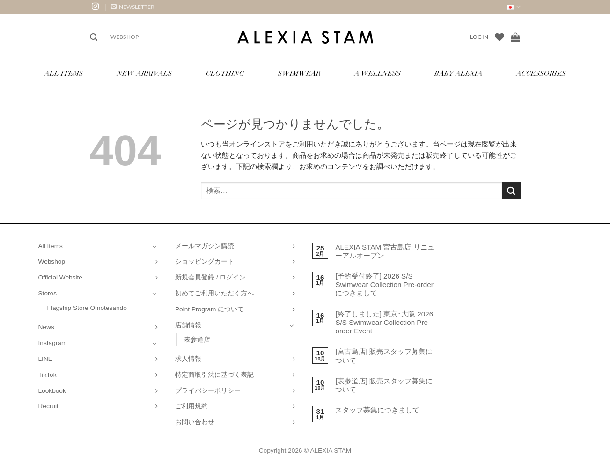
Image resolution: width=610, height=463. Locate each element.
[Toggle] (154, 246)
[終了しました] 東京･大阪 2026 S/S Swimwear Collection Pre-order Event (384, 322)
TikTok (47, 374)
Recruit (48, 406)
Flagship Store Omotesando (87, 307)
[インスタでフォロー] (95, 7)
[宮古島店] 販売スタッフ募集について (384, 355)
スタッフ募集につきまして (377, 410)
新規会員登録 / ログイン (210, 277)
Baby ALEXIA (458, 74)
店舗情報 (188, 325)
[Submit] (511, 190)
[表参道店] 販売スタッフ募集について (384, 385)
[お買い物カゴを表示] (515, 37)
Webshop (124, 36)
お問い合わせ (194, 422)
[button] (132, 7)
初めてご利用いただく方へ (214, 293)
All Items (63, 74)
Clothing (225, 74)
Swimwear (299, 74)
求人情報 (188, 358)
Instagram (52, 342)
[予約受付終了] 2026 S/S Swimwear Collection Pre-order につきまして (384, 284)
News (46, 327)
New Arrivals (144, 74)
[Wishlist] (499, 37)
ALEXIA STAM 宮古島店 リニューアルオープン (384, 251)
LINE (45, 358)
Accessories (541, 74)
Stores (47, 293)
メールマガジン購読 (204, 246)
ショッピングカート (204, 261)
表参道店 (197, 339)
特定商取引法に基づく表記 (214, 374)
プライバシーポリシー (208, 390)
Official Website (60, 277)
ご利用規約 (191, 406)
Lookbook (52, 390)
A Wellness (377, 74)
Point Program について (209, 309)
